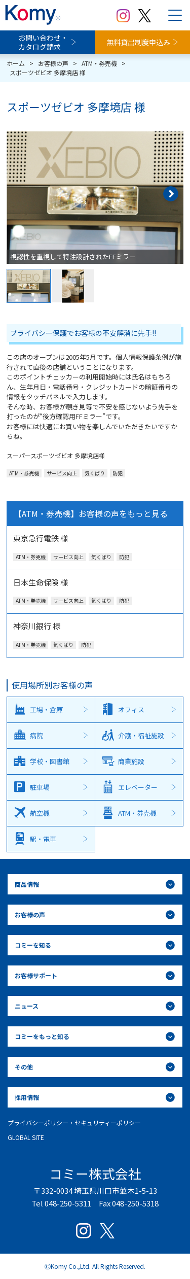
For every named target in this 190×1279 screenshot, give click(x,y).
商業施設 (131, 761)
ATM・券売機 (137, 813)
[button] (170, 193)
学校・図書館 (49, 761)
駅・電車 (43, 839)
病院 (36, 735)
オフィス (131, 709)
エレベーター (138, 787)
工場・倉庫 (46, 709)
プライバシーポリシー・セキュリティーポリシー (74, 1122)
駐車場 (40, 787)
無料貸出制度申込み (138, 42)
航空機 (40, 813)
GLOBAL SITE (26, 1137)
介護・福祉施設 (141, 735)
